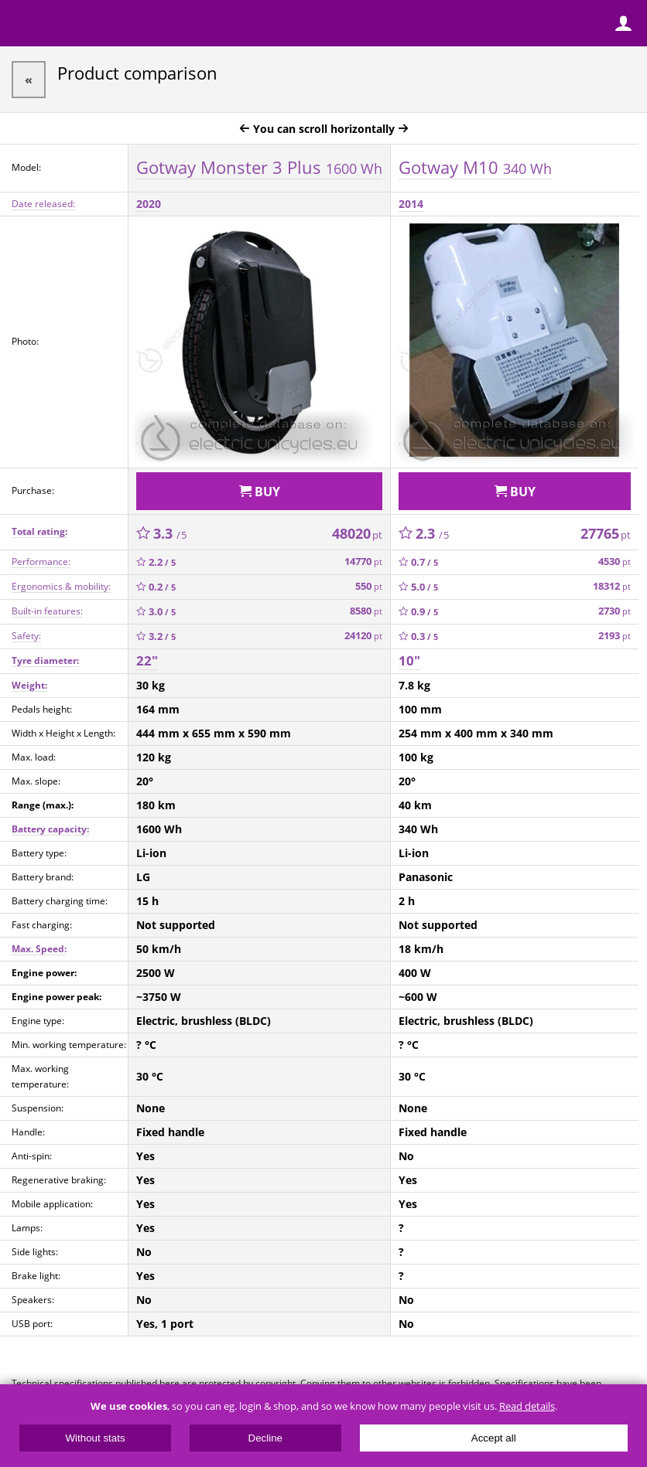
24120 (363, 635)
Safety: (26, 636)
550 (368, 586)
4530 (614, 561)
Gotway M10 (475, 167)
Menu (23, 23)
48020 (357, 533)
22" (147, 660)
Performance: (41, 561)
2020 (148, 203)
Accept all (493, 1438)
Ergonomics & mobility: (61, 586)
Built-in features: (47, 611)
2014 (411, 203)
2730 (614, 611)
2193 (614, 635)
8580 (366, 611)
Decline (265, 1438)
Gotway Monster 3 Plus (259, 167)
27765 (605, 533)
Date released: (43, 203)
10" (409, 660)
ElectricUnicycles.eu (112, 24)
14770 (363, 561)
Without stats (95, 1438)
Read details (527, 1406)
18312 (612, 586)
